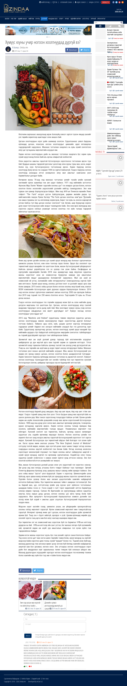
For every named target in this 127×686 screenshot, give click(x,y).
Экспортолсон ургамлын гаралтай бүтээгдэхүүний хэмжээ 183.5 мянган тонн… (109, 47)
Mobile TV (106, 2)
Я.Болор (15, 47)
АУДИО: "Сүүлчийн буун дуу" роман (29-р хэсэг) (109, 84)
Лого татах (45, 678)
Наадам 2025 (52, 19)
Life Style (85, 19)
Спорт (61, 19)
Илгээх (28, 635)
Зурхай (93, 19)
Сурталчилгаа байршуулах (11, 678)
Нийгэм (31, 19)
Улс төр (13, 19)
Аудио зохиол (80, 2)
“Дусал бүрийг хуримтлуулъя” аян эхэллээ (109, 148)
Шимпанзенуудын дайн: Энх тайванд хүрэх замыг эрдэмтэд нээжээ (109, 137)
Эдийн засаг (22, 19)
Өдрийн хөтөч (76, 19)
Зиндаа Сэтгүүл (94, 2)
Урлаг (67, 19)
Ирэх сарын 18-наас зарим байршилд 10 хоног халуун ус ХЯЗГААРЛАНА (109, 60)
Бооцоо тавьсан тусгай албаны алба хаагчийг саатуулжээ (109, 32)
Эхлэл (7, 19)
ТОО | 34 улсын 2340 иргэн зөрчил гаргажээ (109, 97)
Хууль (37, 19)
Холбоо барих (26, 678)
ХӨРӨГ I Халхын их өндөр (109, 121)
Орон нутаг (101, 19)
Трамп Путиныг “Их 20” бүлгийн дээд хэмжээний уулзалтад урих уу (109, 73)
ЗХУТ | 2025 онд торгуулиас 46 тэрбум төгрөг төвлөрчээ (109, 111)
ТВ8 (55, 2)
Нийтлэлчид (44, 2)
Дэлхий (44, 19)
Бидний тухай (36, 678)
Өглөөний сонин (66, 2)
